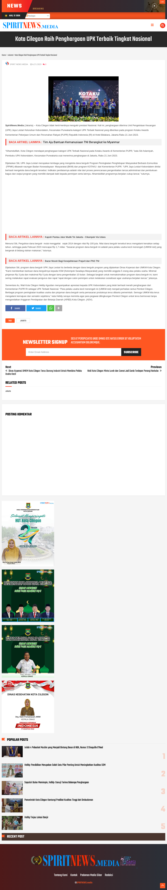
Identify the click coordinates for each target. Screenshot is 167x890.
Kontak (73, 875)
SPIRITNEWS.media (84, 883)
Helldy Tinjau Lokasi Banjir (36, 817)
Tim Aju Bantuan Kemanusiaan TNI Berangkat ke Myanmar (81, 142)
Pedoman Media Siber (91, 875)
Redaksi (109, 875)
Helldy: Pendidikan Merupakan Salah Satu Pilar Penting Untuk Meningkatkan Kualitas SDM (65, 765)
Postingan (30, 16)
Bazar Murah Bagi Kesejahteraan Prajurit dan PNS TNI (72, 261)
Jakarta (23, 321)
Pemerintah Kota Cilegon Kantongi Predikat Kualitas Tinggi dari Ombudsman (58, 800)
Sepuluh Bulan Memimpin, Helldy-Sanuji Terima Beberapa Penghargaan (56, 782)
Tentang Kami (61, 875)
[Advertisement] (83, 206)
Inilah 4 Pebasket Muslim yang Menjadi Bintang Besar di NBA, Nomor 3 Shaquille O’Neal (63, 747)
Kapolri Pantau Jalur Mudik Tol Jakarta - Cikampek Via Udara (75, 237)
